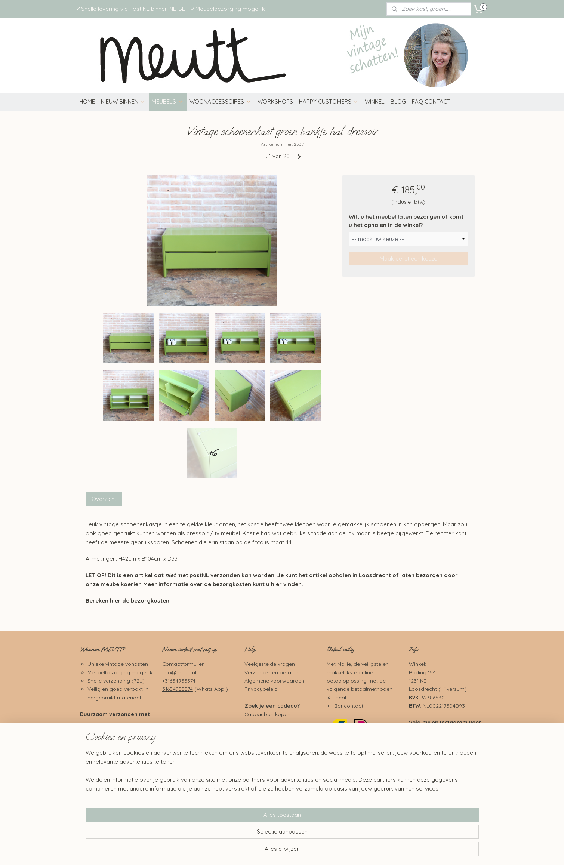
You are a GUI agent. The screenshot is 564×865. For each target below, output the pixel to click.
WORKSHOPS (275, 101)
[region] (233, 833)
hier (276, 584)
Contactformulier (183, 664)
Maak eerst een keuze (408, 258)
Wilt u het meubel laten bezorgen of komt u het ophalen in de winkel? (406, 221)
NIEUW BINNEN (123, 101)
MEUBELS (168, 101)
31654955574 (177, 689)
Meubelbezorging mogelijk (119, 672)
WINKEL (375, 101)
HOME (87, 101)
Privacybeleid (261, 689)
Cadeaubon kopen (267, 714)
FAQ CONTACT (431, 101)
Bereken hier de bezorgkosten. (128, 600)
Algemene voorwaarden (274, 680)
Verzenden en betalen (271, 672)
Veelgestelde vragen (269, 664)
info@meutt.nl (179, 672)
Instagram (454, 722)
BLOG (398, 101)
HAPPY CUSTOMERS (329, 101)
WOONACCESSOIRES (220, 101)
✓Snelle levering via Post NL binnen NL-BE (130, 8)
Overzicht (104, 498)
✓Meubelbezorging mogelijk (228, 8)
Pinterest (451, 768)
